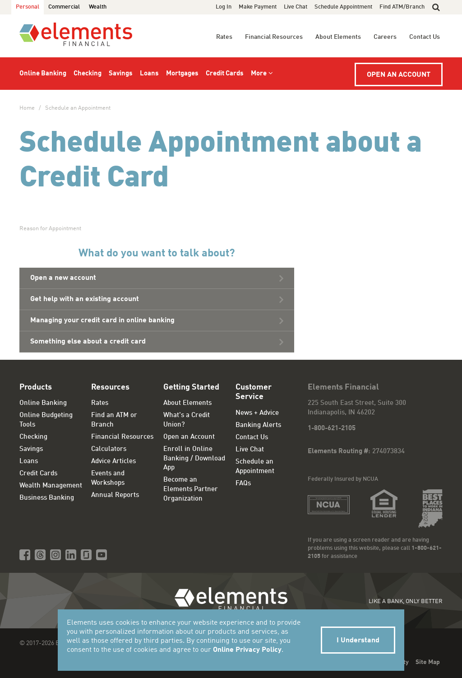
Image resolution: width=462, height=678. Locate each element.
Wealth (97, 7)
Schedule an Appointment (78, 108)
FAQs (243, 483)
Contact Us (424, 37)
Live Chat (295, 7)
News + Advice (257, 413)
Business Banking (46, 498)
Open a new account (63, 278)
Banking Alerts (258, 425)
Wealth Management (50, 486)
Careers (385, 37)
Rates (224, 37)
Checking (88, 73)
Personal (27, 7)
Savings (121, 73)
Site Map (428, 662)
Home (27, 108)
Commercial (64, 7)
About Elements (338, 37)
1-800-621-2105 (332, 428)
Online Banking (42, 73)
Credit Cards (225, 73)
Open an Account (398, 75)
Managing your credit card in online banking (102, 320)
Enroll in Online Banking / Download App (194, 458)
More (259, 73)
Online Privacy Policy (247, 650)
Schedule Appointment (343, 7)
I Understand (358, 640)
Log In (223, 7)
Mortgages (182, 73)
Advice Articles (113, 461)
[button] (436, 7)
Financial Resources (274, 37)
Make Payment (258, 7)
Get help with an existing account (84, 299)
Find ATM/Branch (402, 7)
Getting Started (191, 387)
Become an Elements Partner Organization (190, 489)
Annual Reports (115, 495)
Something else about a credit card (88, 341)
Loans (149, 73)
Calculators (108, 449)
